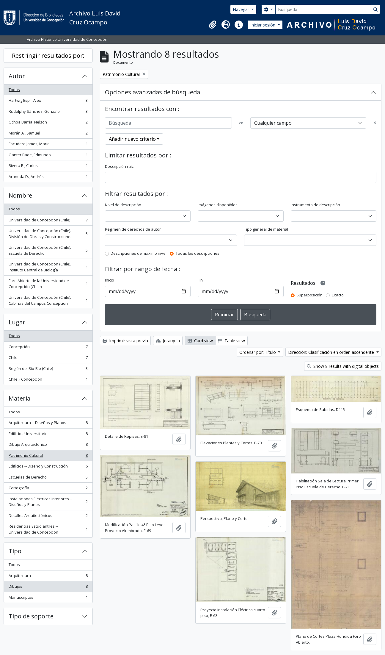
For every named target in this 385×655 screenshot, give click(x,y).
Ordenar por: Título (258, 352)
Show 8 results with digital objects (343, 366)
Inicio (109, 280)
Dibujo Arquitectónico (48, 446)
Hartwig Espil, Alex (48, 102)
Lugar (17, 322)
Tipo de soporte (31, 616)
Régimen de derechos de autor (133, 229)
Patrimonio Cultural (48, 457)
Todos (14, 89)
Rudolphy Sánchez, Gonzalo (48, 113)
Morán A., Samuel (48, 134)
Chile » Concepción (48, 380)
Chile (48, 359)
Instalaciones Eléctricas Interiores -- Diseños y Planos (48, 501)
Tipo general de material (266, 229)
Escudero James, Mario (48, 145)
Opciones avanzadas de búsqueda (152, 92)
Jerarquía (168, 340)
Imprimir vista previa (125, 340)
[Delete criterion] (374, 123)
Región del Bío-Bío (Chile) (48, 370)
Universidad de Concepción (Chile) (48, 221)
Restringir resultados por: (48, 55)
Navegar (241, 9)
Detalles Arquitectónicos (48, 517)
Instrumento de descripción (315, 204)
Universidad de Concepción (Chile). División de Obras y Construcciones (48, 233)
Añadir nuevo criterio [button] (132, 139)
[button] (212, 24)
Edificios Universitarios (48, 435)
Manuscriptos (48, 599)
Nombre (20, 195)
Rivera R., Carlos (48, 167)
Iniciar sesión (263, 25)
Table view (231, 340)
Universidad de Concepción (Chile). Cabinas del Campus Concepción (48, 300)
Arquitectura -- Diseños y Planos (48, 424)
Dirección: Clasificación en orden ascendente (331, 352)
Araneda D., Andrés (48, 178)
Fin (200, 280)
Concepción (48, 348)
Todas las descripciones (197, 253)
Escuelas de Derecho (48, 478)
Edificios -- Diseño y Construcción (48, 467)
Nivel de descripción (123, 204)
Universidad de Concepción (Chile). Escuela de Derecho (48, 250)
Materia (19, 398)
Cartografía (48, 489)
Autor (17, 76)
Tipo (15, 551)
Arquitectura (48, 577)
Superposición (309, 295)
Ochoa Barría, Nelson (48, 123)
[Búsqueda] (323, 9)
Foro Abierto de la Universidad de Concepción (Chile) (48, 283)
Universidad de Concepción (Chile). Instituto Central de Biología (48, 267)
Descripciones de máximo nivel (138, 253)
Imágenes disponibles (218, 204)
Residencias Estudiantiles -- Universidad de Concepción (48, 529)
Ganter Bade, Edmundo (48, 156)
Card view (200, 340)
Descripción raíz (119, 166)
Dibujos (48, 588)
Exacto (338, 295)
